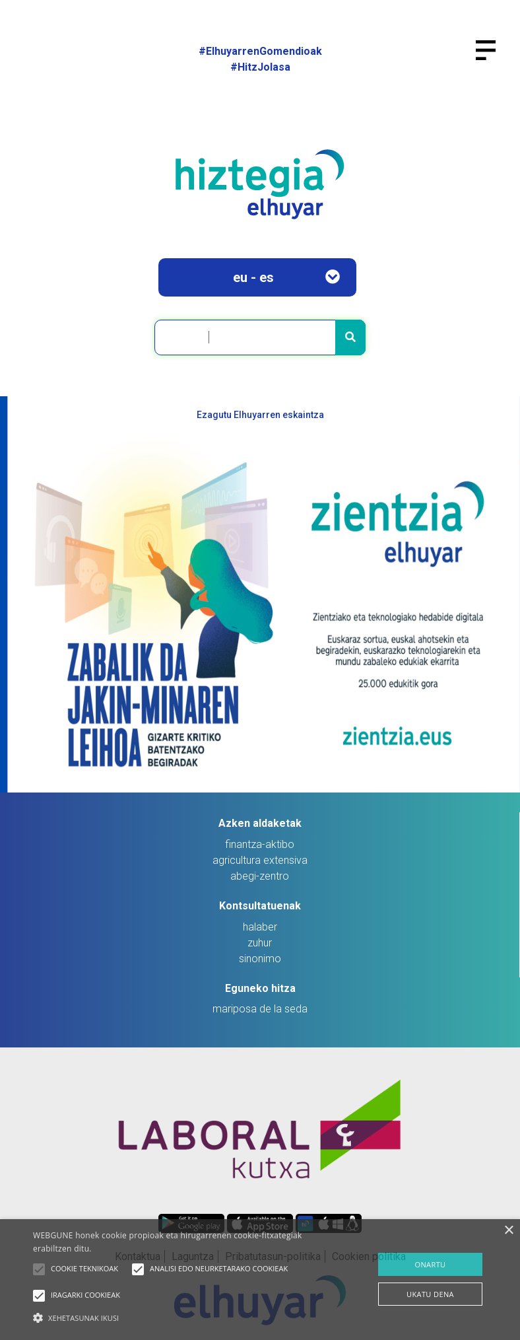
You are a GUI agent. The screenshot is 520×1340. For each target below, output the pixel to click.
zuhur (259, 942)
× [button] (508, 1231)
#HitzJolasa (260, 67)
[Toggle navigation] (491, 58)
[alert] (260, 1279)
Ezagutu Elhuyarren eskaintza (260, 414)
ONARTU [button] (429, 1264)
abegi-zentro (259, 876)
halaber (260, 927)
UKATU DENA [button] (430, 1294)
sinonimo (260, 958)
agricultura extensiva (260, 860)
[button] (39, 1269)
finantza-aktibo (259, 844)
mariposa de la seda (260, 1009)
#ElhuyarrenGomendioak (260, 51)
